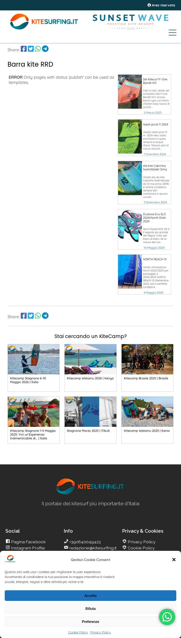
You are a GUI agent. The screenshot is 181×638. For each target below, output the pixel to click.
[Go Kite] (44, 28)
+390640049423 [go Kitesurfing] (84, 541)
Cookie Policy (78, 632)
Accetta (90, 596)
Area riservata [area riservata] (161, 5)
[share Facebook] (24, 49)
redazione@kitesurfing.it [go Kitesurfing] (92, 547)
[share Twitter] (31, 49)
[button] (174, 559)
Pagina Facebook (28, 541)
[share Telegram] (45, 49)
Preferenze (90, 622)
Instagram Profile (27, 547)
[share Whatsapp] (38, 49)
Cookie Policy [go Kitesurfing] (141, 547)
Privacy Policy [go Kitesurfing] (141, 541)
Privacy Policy (100, 632)
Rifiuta (90, 609)
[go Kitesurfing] (90, 493)
